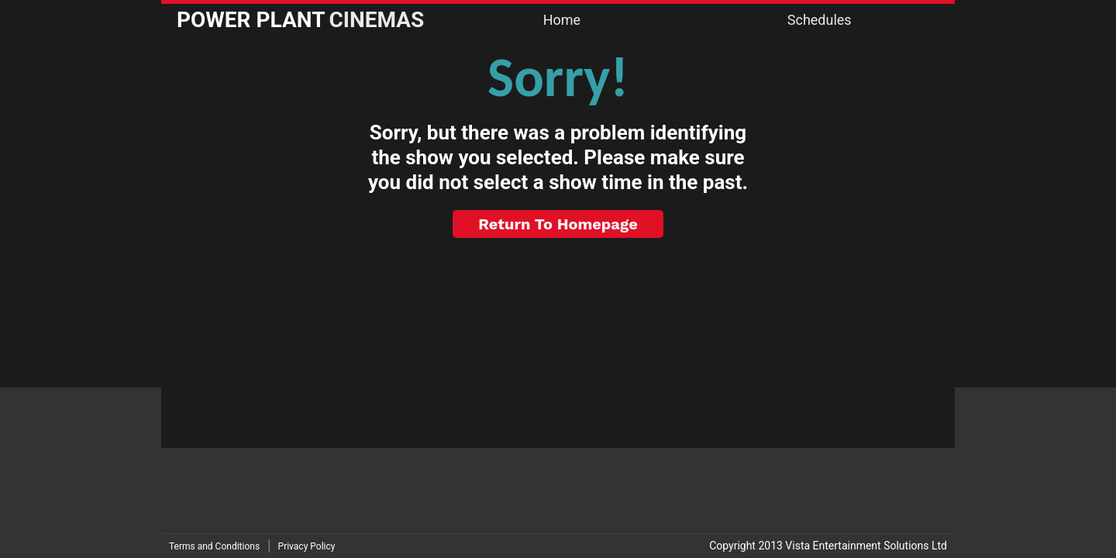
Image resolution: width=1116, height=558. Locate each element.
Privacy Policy (307, 546)
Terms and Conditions (214, 546)
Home (561, 20)
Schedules (819, 20)
